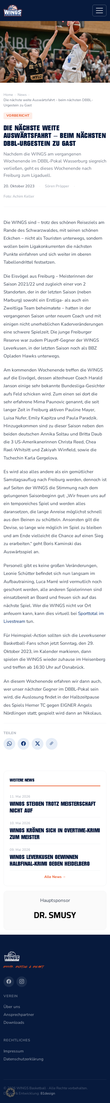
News (22, 94)
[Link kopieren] (51, 744)
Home (8, 94)
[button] (10, 1092)
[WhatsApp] (9, 744)
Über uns (12, 1006)
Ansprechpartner (19, 1014)
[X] (37, 744)
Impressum (14, 1051)
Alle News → (55, 876)
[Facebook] (23, 744)
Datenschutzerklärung (23, 1059)
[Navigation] (99, 10)
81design (47, 1093)
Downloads (14, 1022)
